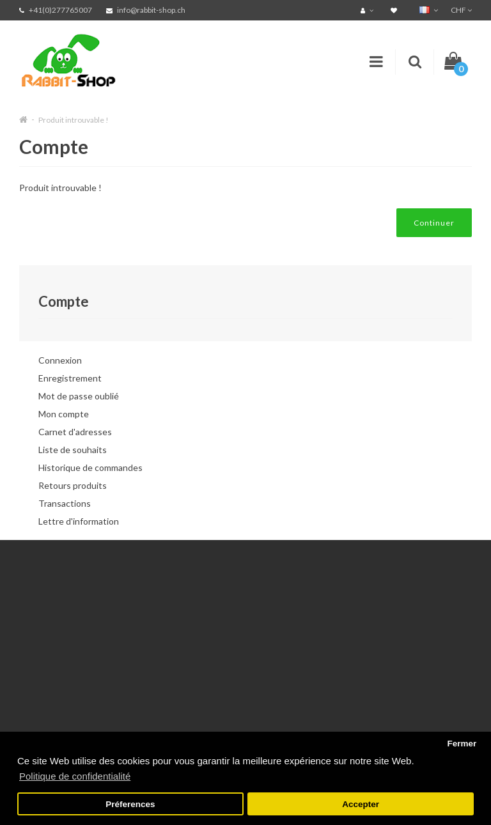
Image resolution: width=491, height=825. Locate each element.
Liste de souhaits (72, 449)
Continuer (434, 222)
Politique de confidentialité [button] (74, 776)
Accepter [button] (360, 804)
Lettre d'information (78, 521)
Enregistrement (70, 378)
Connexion (60, 360)
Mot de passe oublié (78, 395)
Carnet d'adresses (75, 431)
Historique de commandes (90, 467)
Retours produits (72, 485)
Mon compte (63, 413)
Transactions (64, 503)
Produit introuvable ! (73, 120)
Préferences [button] (130, 804)
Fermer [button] (461, 743)
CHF (461, 10)
